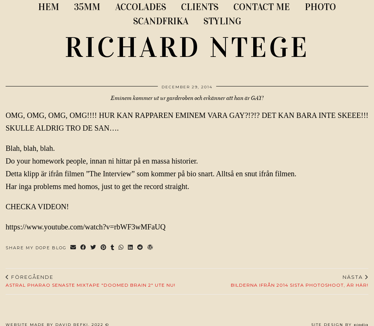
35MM (87, 7)
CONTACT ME (261, 7)
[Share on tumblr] (113, 248)
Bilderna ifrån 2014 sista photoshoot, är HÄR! (299, 281)
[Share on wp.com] (150, 248)
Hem (48, 7)
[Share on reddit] (140, 248)
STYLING (222, 21)
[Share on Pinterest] (104, 248)
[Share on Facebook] (84, 248)
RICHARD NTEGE (187, 47)
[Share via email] (73, 248)
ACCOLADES (140, 7)
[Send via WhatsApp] (121, 248)
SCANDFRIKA (160, 21)
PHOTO (320, 7)
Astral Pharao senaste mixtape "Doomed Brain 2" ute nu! (90, 281)
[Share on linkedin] (130, 248)
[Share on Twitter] (94, 248)
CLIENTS (199, 7)
